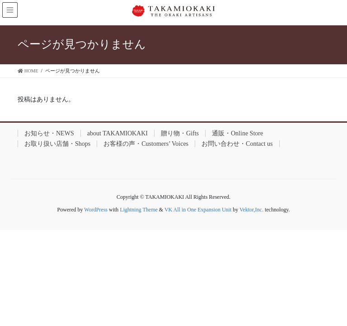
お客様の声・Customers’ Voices (145, 143)
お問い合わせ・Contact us (237, 143)
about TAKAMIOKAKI (117, 133)
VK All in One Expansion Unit (197, 209)
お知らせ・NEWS (49, 133)
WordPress (96, 209)
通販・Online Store (237, 133)
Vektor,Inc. (251, 209)
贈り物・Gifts (180, 133)
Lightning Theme (138, 209)
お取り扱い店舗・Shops (57, 143)
